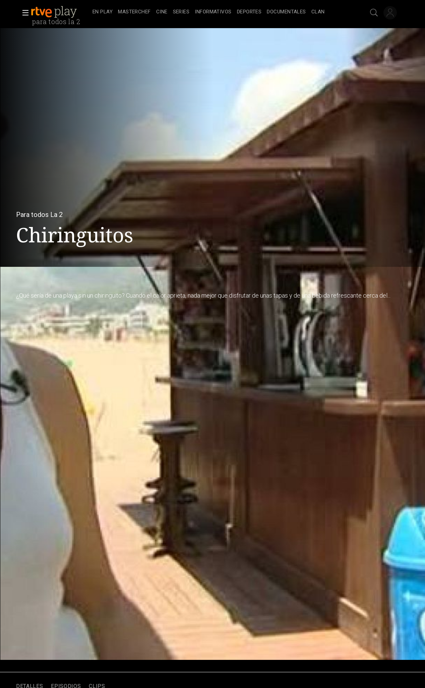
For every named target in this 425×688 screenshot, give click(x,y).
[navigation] (220, 12)
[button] (23, 12)
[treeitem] (103, 12)
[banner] (60, 12)
